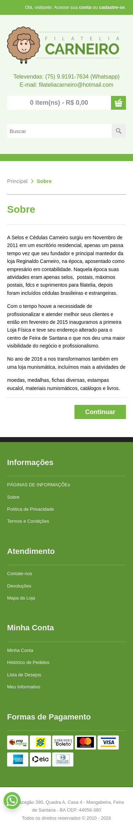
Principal (17, 181)
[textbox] (59, 131)
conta (85, 7)
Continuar (100, 412)
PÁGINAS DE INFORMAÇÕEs (38, 484)
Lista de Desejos (24, 674)
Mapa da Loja (21, 598)
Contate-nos (19, 573)
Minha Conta (20, 650)
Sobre (44, 181)
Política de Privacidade (30, 509)
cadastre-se (111, 7)
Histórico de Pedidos (28, 662)
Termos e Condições (28, 521)
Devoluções (19, 586)
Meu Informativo (23, 686)
